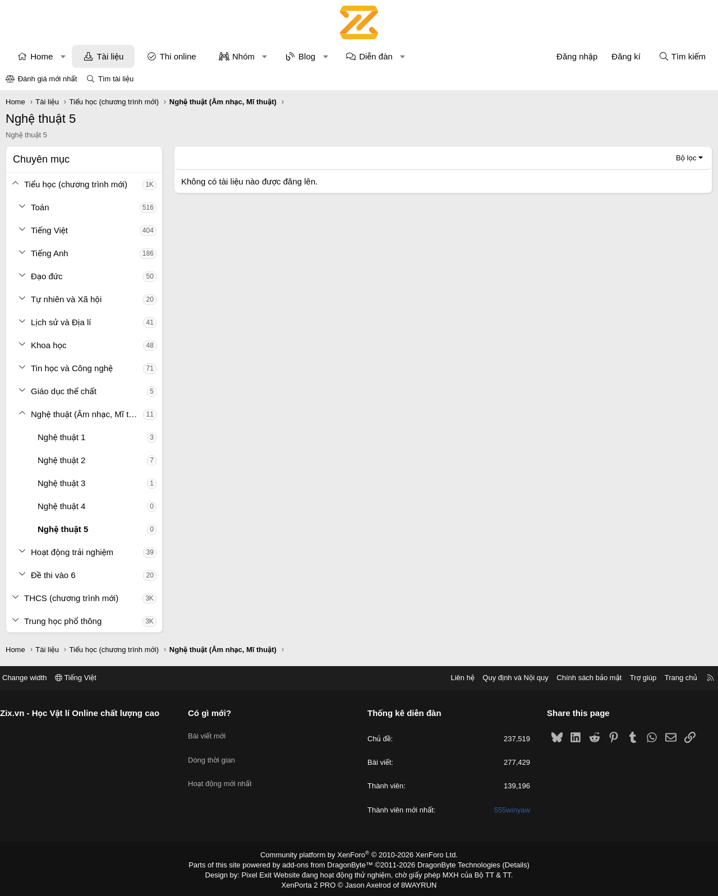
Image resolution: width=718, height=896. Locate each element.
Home (41, 56)
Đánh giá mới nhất (47, 79)
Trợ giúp (635, 677)
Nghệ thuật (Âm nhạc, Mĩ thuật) (87, 414)
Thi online (178, 56)
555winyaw (508, 810)
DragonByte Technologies (451, 864)
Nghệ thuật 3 (61, 483)
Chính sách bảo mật (580, 677)
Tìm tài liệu (116, 79)
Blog (306, 56)
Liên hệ (454, 677)
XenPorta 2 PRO (312, 882)
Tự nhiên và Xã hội (66, 299)
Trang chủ (672, 677)
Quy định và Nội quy (507, 677)
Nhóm (243, 56)
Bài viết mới (211, 732)
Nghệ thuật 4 (61, 506)
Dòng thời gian (216, 752)
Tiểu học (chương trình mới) (75, 184)
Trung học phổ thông (63, 621)
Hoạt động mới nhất (224, 772)
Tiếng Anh (49, 253)
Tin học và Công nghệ (72, 368)
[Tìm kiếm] (682, 56)
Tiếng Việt (49, 230)
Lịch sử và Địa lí (61, 322)
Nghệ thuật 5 (63, 529)
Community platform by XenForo (359, 854)
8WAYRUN (414, 882)
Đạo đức (47, 276)
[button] (63, 56)
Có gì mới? (214, 713)
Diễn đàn (376, 56)
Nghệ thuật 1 (61, 437)
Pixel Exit (264, 873)
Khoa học (49, 345)
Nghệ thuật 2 (61, 460)
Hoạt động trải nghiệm (72, 552)
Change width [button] (33, 677)
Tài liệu (109, 56)
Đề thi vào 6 (53, 575)
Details (504, 864)
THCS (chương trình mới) (71, 598)
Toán (40, 207)
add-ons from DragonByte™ (330, 864)
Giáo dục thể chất (63, 391)
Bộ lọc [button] (686, 158)
